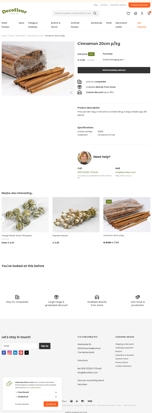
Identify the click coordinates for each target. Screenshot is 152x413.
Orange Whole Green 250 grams (17, 235)
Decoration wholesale (106, 405)
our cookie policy (33, 387)
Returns (119, 352)
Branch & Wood (55, 24)
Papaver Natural (60, 235)
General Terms (123, 360)
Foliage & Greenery (33, 24)
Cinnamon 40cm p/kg (113, 235)
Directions (83, 360)
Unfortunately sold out (114, 70)
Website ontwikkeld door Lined (76, 412)
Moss (21, 22)
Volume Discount (139, 5)
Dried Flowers (5, 24)
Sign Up (46, 345)
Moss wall (79, 405)
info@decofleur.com (125, 172)
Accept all (51, 404)
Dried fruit (5, 239)
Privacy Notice (122, 364)
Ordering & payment (125, 348)
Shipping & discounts (125, 343)
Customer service (118, 5)
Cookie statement (124, 368)
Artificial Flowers (75, 24)
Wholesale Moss (66, 405)
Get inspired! (141, 24)
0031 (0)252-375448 (88, 172)
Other (109, 22)
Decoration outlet (121, 24)
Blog (96, 5)
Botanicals (96, 22)
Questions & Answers (125, 356)
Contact (104, 5)
